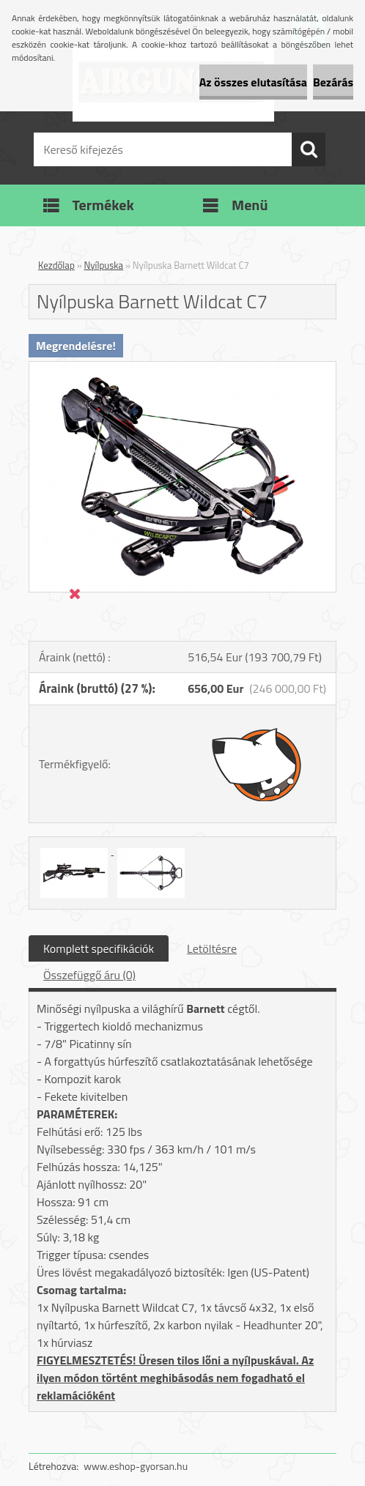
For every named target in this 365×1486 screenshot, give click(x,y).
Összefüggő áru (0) (89, 975)
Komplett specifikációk (98, 948)
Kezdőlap (56, 265)
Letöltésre (212, 948)
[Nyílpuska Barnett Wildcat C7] (182, 367)
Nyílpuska (104, 265)
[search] (308, 149)
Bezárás (333, 82)
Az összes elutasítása (253, 82)
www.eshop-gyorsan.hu (136, 1466)
